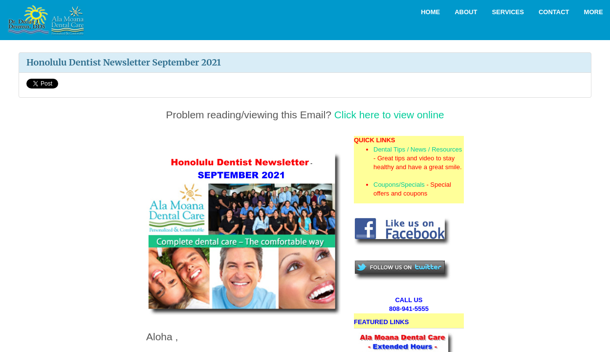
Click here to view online (389, 114)
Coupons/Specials (399, 184)
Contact (554, 12)
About (466, 12)
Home (430, 12)
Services (508, 12)
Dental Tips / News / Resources (417, 149)
